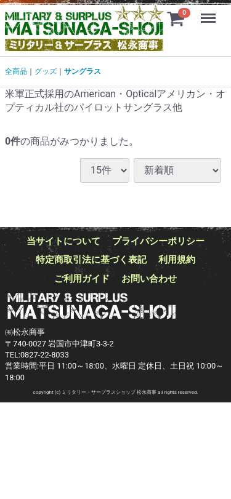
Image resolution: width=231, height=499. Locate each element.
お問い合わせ (149, 278)
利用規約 (176, 259)
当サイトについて (63, 241)
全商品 (16, 71)
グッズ (45, 71)
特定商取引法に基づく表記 (91, 259)
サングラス (82, 71)
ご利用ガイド (82, 278)
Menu (209, 12)
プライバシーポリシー (158, 241)
